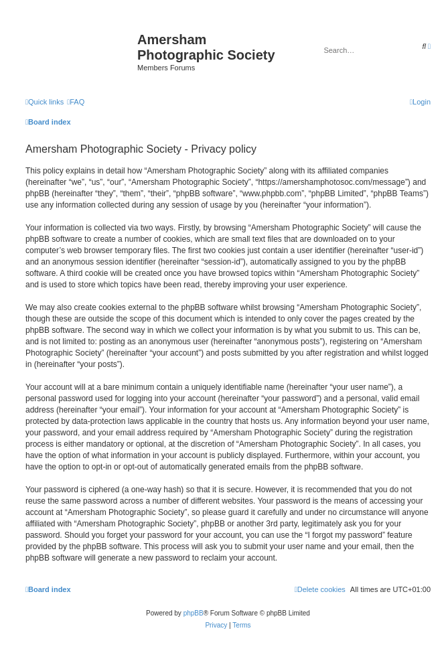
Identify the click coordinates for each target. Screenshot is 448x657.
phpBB (193, 613)
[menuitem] (75, 102)
